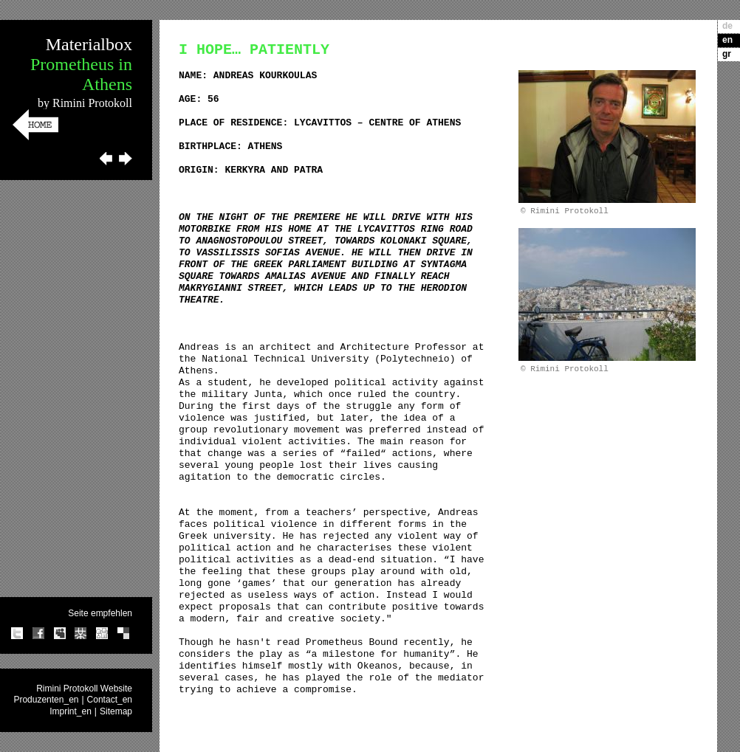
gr (726, 54)
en (727, 40)
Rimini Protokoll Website (84, 688)
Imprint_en (70, 711)
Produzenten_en (45, 699)
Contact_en (109, 699)
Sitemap (116, 711)
